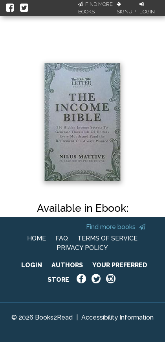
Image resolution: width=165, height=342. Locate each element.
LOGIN (31, 265)
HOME (36, 238)
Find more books (115, 227)
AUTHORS (67, 265)
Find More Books (95, 8)
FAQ (61, 238)
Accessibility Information (117, 317)
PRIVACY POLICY (82, 247)
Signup (126, 8)
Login (147, 8)
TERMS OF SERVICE (107, 238)
